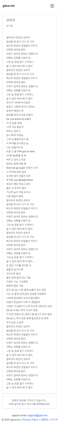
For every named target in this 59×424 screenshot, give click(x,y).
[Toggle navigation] (52, 6)
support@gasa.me (38, 415)
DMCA (44, 419)
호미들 (9, 25)
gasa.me (9, 6)
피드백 (54, 419)
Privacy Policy (30, 419)
